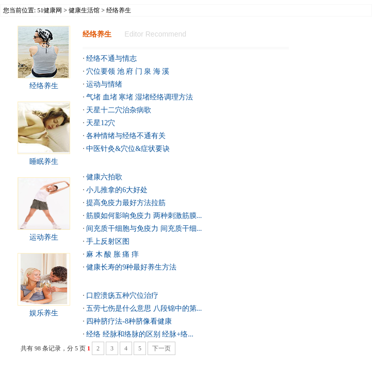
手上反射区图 (108, 241)
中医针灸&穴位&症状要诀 (128, 149)
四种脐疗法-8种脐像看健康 (129, 321)
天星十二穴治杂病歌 (118, 110)
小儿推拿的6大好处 (117, 190)
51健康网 (49, 10)
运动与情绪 (104, 84)
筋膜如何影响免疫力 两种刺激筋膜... (144, 216)
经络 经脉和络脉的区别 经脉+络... (139, 334)
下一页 (161, 348)
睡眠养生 (43, 161)
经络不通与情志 (111, 58)
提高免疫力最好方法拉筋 (126, 203)
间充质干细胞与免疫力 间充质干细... (144, 228)
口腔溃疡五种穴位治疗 (122, 295)
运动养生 (43, 237)
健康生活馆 (84, 10)
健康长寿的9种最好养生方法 (131, 267)
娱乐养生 (43, 313)
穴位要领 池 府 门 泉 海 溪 (127, 71)
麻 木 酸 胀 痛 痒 (112, 254)
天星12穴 (100, 123)
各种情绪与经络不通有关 (126, 136)
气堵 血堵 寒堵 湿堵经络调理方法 (139, 97)
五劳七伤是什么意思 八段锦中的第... (144, 308)
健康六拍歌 (104, 177)
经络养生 (43, 86)
